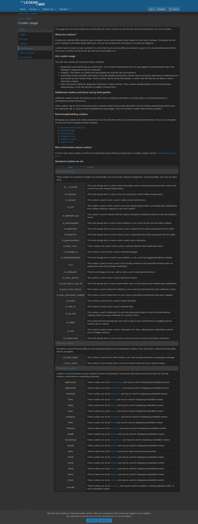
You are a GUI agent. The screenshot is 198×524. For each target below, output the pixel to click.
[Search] (174, 9)
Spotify (114, 445)
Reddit (114, 434)
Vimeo (113, 480)
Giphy (113, 405)
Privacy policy (25, 57)
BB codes (23, 39)
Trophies (23, 44)
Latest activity (23, 14)
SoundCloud (116, 440)
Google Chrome (68, 136)
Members (64, 9)
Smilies (22, 34)
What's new (48, 9)
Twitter (114, 474)
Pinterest (115, 428)
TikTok (114, 457)
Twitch (114, 468)
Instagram (115, 417)
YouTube (115, 486)
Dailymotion (116, 388)
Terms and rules (26, 53)
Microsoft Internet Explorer (73, 127)
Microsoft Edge (67, 130)
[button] (39, 9)
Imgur (113, 411)
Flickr (113, 399)
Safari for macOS (68, 139)
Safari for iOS (67, 142)
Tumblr (114, 463)
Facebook (115, 394)
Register (34, 14)
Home (22, 9)
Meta (113, 422)
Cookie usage (26, 48)
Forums (33, 9)
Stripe (113, 451)
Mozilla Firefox (67, 133)
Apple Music (116, 382)
